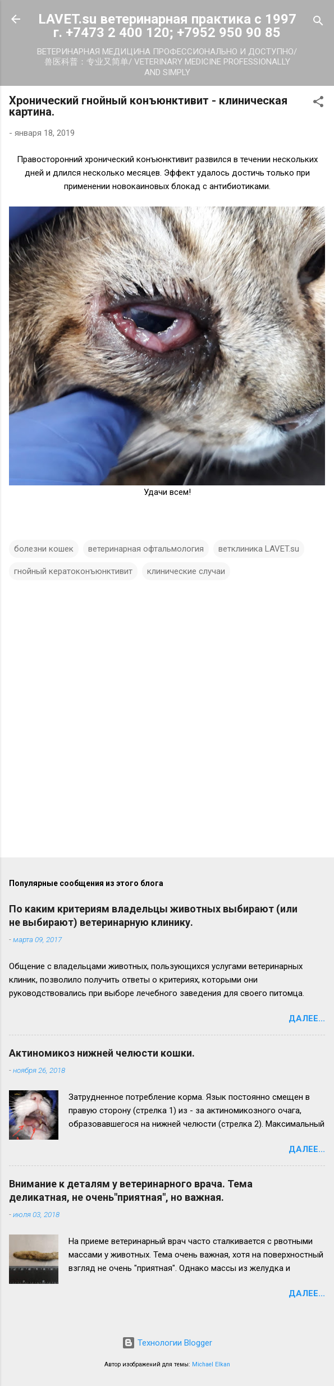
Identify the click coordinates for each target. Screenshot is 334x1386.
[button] (318, 103)
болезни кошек (44, 549)
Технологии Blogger (167, 1343)
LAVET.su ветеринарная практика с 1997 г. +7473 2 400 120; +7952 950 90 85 (167, 25)
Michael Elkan (211, 1364)
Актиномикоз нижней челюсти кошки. (102, 1053)
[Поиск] (318, 23)
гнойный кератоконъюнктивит (73, 571)
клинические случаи (186, 571)
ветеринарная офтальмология (146, 549)
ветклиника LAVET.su (258, 549)
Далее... (307, 1018)
